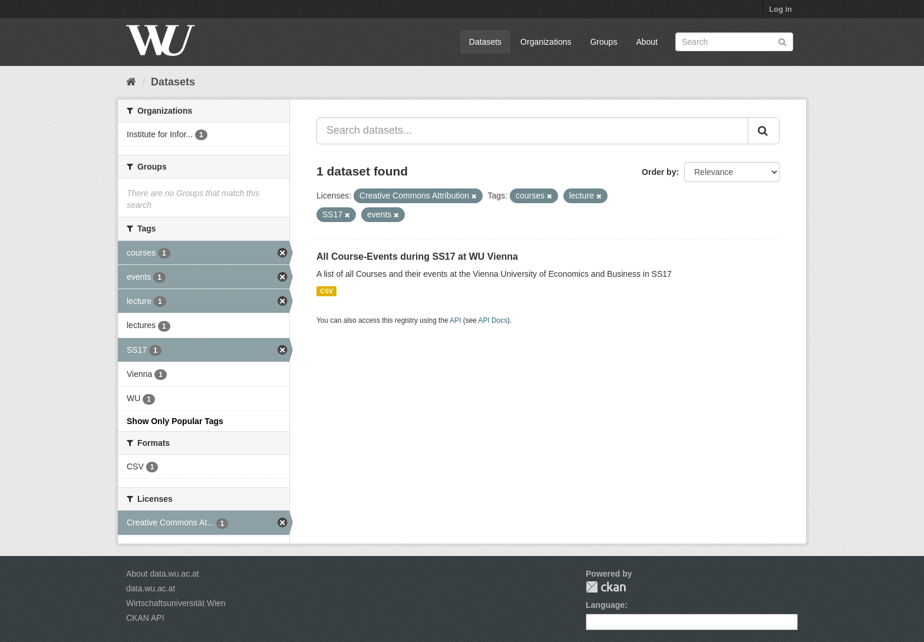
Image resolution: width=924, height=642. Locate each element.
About (647, 42)
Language (605, 605)
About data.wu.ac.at (162, 573)
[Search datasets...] (532, 130)
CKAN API (145, 618)
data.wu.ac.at (150, 588)
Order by (659, 172)
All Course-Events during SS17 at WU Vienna (417, 256)
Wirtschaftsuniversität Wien (176, 603)
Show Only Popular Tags (175, 421)
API (455, 320)
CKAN (606, 587)
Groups (603, 42)
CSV (326, 290)
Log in (780, 9)
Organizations (545, 42)
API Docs (493, 320)
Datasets (485, 42)
